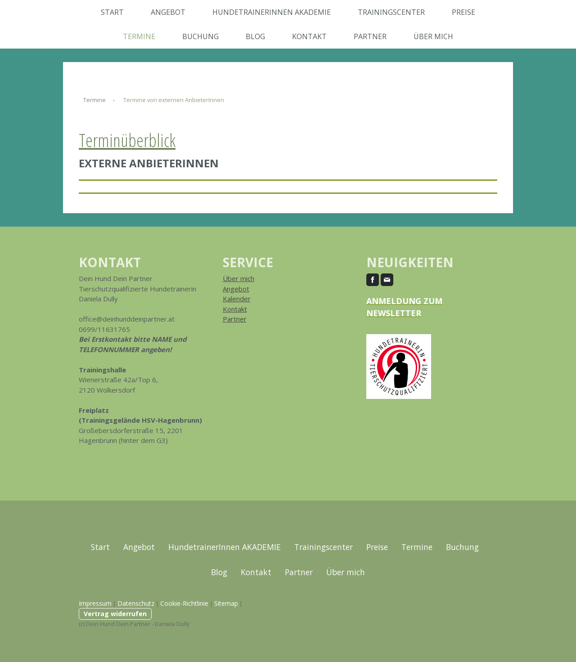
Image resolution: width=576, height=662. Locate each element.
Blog (255, 36)
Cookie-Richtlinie (184, 603)
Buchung (200, 36)
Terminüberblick (127, 140)
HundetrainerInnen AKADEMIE (271, 12)
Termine (139, 36)
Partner (370, 36)
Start (112, 12)
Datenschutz (135, 603)
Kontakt (309, 36)
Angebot (168, 12)
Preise (463, 12)
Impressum (95, 603)
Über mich (433, 36)
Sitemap (226, 603)
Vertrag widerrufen (115, 613)
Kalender (237, 298)
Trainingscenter (391, 12)
